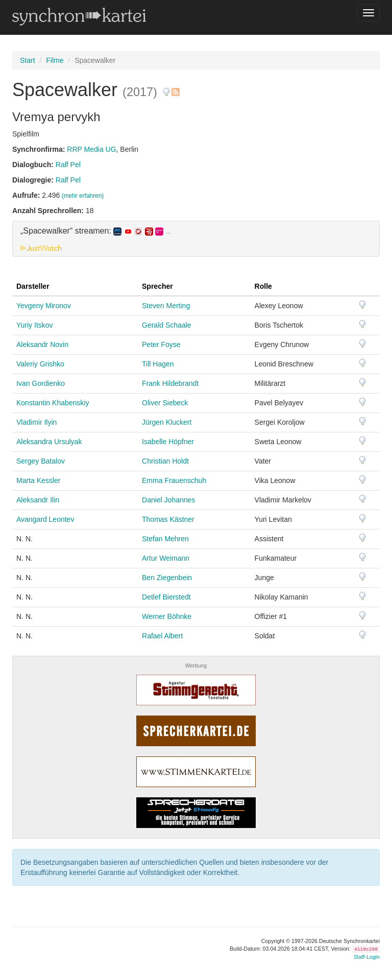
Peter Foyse (161, 344)
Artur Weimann (165, 558)
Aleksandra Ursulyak (49, 442)
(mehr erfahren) (83, 195)
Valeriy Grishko (40, 364)
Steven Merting (166, 306)
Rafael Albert (162, 636)
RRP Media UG (91, 149)
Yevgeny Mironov (43, 306)
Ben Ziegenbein (167, 577)
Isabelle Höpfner (168, 442)
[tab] (196, 238)
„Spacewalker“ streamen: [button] (95, 231)
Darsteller (33, 286)
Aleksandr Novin (42, 344)
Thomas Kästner (168, 519)
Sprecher (157, 286)
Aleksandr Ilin (37, 500)
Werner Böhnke (166, 616)
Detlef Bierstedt (166, 597)
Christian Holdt (165, 461)
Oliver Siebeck (165, 403)
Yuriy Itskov (34, 325)
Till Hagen (158, 364)
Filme (54, 60)
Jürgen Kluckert (166, 422)
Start (27, 60)
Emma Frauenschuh (174, 480)
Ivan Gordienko (40, 383)
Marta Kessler (38, 480)
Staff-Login (367, 957)
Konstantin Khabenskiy (52, 403)
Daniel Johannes (168, 500)
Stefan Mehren (165, 539)
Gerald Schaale (166, 325)
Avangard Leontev (45, 519)
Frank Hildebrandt (170, 383)
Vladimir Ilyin (36, 422)
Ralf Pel (68, 164)
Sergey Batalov (40, 461)
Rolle (263, 286)
